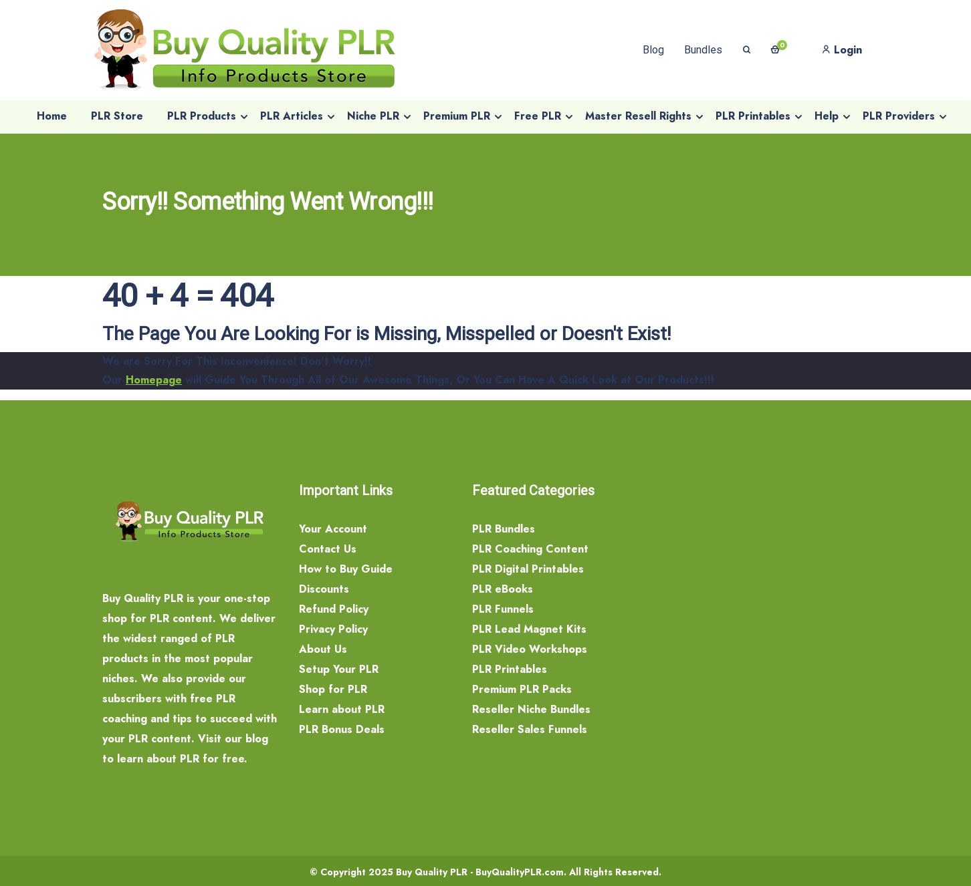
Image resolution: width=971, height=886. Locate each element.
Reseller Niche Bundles (531, 709)
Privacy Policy (333, 629)
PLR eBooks (502, 589)
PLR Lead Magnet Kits (529, 629)
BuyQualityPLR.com (519, 872)
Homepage (154, 380)
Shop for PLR (333, 689)
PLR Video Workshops (529, 649)
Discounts (324, 589)
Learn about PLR (342, 709)
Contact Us (327, 549)
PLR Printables (509, 669)
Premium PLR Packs (522, 689)
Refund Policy (333, 609)
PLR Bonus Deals (342, 729)
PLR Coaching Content (530, 549)
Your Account (333, 529)
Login (842, 49)
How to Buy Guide (346, 569)
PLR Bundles (503, 529)
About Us (323, 649)
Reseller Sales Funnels (529, 729)
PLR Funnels (503, 609)
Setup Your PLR (339, 669)
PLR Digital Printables (528, 569)
